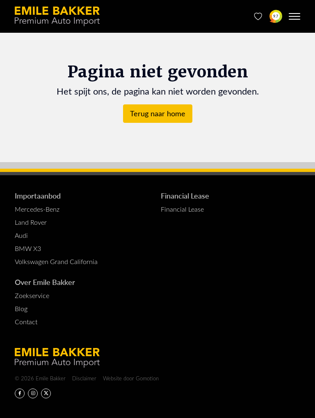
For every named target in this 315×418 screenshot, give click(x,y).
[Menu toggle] (294, 16)
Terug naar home (157, 113)
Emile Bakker (57, 16)
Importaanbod (38, 195)
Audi (21, 235)
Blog (21, 308)
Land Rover (31, 222)
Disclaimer (84, 378)
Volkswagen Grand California (56, 261)
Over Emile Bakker (45, 282)
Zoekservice (32, 295)
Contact (26, 321)
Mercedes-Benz (37, 209)
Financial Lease (185, 195)
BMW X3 (28, 248)
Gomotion (147, 378)
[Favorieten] (258, 16)
